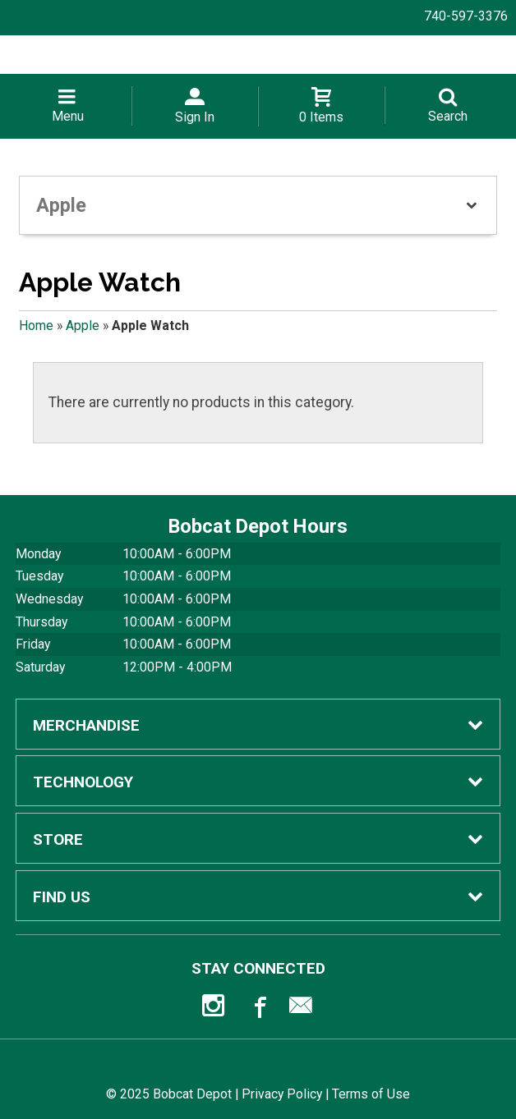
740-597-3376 (466, 16)
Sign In (194, 117)
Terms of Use (371, 1094)
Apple (82, 325)
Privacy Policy (282, 1094)
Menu (68, 116)
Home (36, 325)
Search (448, 116)
